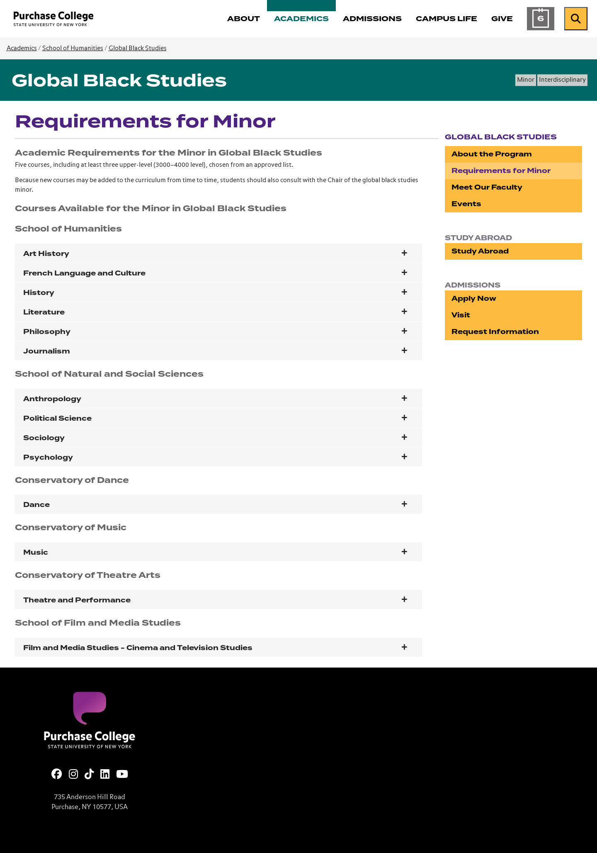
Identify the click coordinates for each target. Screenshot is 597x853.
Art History (46, 254)
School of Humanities (72, 48)
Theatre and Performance (77, 600)
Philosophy (46, 332)
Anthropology (52, 399)
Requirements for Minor (501, 171)
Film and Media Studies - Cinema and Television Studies (137, 648)
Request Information (495, 332)
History (38, 293)
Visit (460, 315)
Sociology (44, 438)
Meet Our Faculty (486, 187)
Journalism (46, 351)
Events (466, 204)
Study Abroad (480, 251)
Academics (22, 48)
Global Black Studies (138, 48)
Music (35, 552)
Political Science (57, 418)
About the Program (491, 154)
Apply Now (473, 298)
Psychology (48, 457)
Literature (44, 312)
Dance (36, 505)
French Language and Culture (84, 273)
